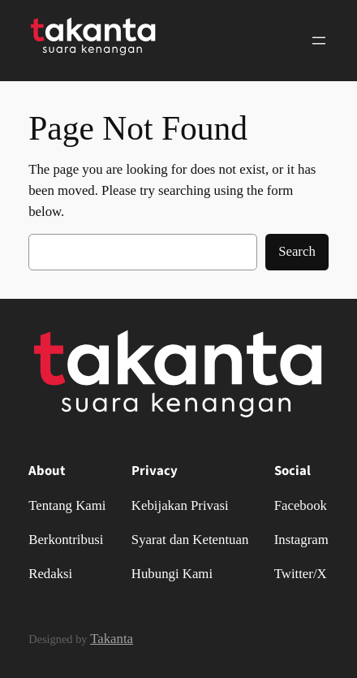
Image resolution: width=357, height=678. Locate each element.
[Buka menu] (319, 40)
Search (297, 251)
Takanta (111, 638)
